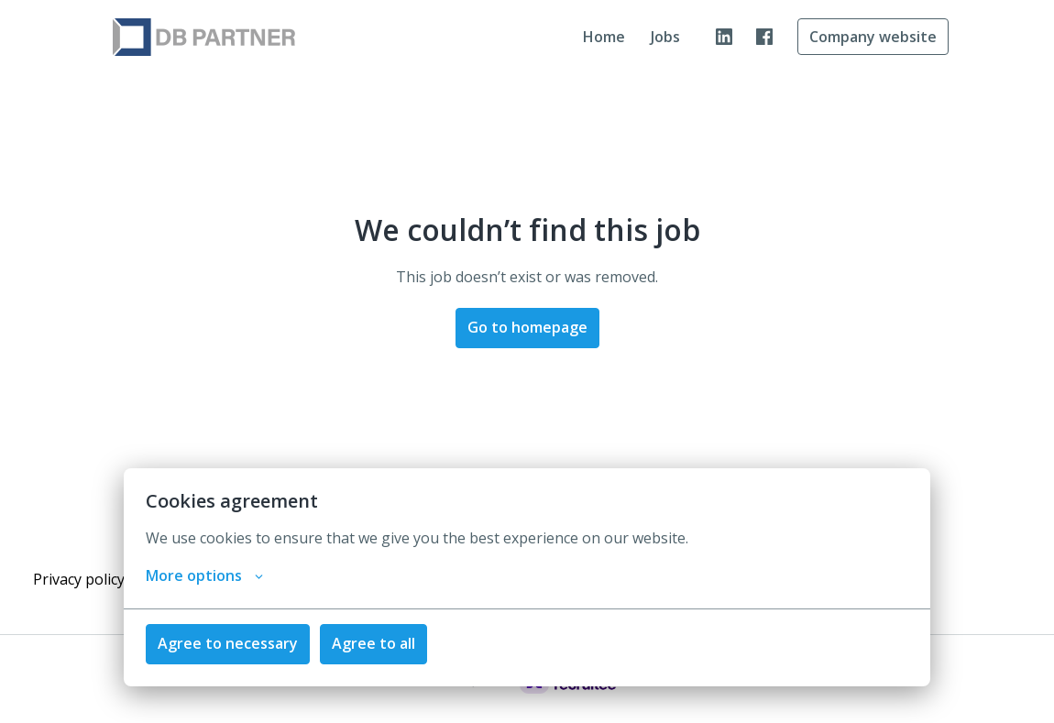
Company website (873, 37)
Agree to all (373, 643)
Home (604, 37)
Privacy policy (79, 579)
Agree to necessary (228, 643)
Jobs (665, 37)
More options (204, 575)
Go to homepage (527, 327)
